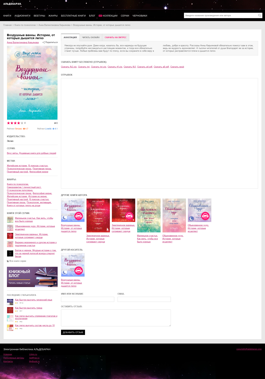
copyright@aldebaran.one (249, 349)
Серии (125, 15)
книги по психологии (25, 25)
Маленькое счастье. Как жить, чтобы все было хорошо (34, 219)
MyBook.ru (34, 361)
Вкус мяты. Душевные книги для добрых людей (31, 153)
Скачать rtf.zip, (115, 66)
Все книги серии (17, 261)
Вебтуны (39, 15)
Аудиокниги (22, 15)
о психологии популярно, (20, 190)
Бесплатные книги (73, 15)
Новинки (7, 354)
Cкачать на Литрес (116, 37)
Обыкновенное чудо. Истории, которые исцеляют (35, 228)
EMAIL (121, 294)
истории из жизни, (37, 196)
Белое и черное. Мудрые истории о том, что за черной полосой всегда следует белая (35, 253)
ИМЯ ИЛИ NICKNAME (72, 294)
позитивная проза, (42, 168)
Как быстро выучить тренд (28, 308)
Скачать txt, (84, 66)
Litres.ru (33, 354)
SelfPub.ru (34, 358)
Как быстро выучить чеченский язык (33, 300)
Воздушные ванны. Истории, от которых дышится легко (71, 228)
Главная (7, 25)
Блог (92, 15)
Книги (7, 15)
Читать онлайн (91, 37)
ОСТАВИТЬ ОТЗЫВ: (71, 306)
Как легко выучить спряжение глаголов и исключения (36, 317)
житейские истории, (17, 165)
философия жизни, (42, 193)
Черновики (139, 15)
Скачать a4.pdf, (145, 66)
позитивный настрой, (18, 171)
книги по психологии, (18, 184)
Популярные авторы (13, 358)
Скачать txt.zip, (99, 66)
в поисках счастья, (38, 165)
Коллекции (110, 15)
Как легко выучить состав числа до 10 (35, 325)
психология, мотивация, (39, 202)
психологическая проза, (19, 168)
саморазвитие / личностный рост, (24, 187)
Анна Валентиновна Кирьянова (54, 25)
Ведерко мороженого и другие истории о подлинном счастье (36, 244)
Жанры (53, 15)
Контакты (8, 361)
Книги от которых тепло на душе (23, 205)
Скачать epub (177, 66)
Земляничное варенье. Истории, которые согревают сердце (31, 236)
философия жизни (38, 171)
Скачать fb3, (130, 66)
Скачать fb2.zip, (69, 66)
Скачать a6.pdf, (162, 66)
